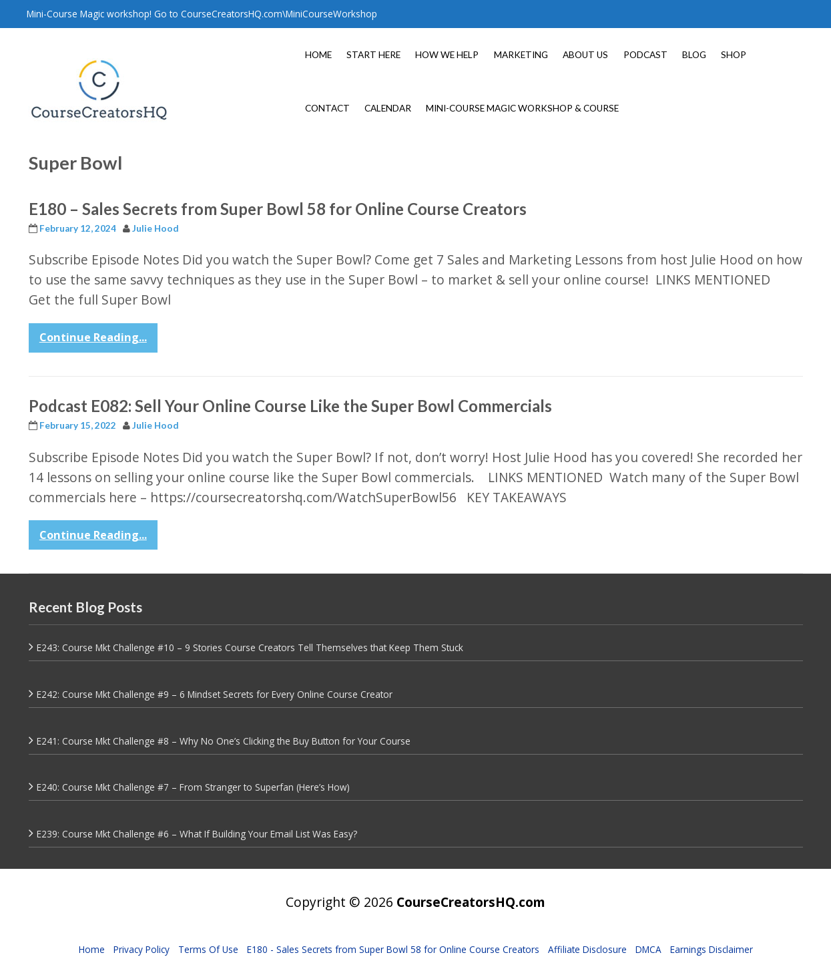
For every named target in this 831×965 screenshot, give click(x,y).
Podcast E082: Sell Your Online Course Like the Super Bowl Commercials (290, 405)
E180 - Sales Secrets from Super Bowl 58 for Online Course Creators (393, 949)
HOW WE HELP (447, 54)
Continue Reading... (93, 337)
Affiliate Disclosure (587, 949)
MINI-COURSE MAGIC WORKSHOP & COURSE (522, 108)
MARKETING (521, 54)
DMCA (648, 949)
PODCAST (645, 54)
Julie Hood (155, 228)
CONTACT (327, 108)
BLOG (694, 54)
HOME (318, 54)
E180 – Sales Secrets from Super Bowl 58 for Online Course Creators (278, 208)
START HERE (373, 54)
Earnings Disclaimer (711, 949)
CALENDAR (387, 108)
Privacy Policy (141, 949)
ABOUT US (585, 54)
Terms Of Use (208, 949)
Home (92, 949)
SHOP (733, 54)
